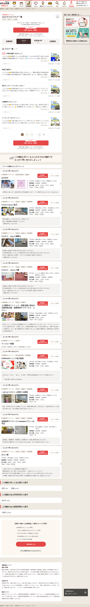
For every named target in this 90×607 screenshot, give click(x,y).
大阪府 (7, 512)
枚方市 (6, 500)
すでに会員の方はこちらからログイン (30, 550)
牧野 (5, 488)
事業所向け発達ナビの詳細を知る (76, 41)
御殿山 (15, 488)
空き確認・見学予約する (42, 175)
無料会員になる (31, 544)
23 (39, 134)
